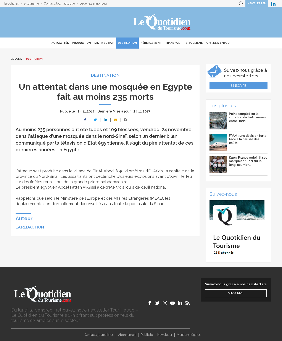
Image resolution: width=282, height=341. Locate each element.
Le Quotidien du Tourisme (162, 22)
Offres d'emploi (218, 42)
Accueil (16, 58)
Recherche (241, 3)
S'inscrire (238, 85)
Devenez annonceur (94, 3)
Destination (127, 42)
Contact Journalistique (59, 3)
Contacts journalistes (99, 334)
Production (81, 42)
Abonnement (127, 334)
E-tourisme (31, 3)
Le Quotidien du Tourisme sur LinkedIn (273, 3)
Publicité (147, 334)
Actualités (60, 42)
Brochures (11, 3)
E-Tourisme (194, 42)
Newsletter (257, 3)
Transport (173, 42)
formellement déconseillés (77, 203)
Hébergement (151, 42)
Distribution (104, 42)
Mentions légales (189, 334)
